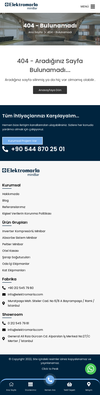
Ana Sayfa (35, 32)
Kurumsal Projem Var (22, 141)
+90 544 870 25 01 (33, 149)
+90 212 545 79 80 (18, 288)
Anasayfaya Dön (50, 90)
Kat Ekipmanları (13, 270)
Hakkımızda (10, 194)
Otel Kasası (10, 251)
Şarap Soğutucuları (16, 257)
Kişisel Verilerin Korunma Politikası (26, 213)
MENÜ (88, 6)
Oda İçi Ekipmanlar (15, 264)
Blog (5, 200)
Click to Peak (50, 369)
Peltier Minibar (12, 244)
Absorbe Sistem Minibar (19, 238)
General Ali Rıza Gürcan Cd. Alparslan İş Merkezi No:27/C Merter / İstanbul (46, 338)
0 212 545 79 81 (15, 323)
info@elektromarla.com (22, 294)
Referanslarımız (13, 207)
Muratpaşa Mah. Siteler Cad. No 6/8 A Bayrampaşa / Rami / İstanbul (48, 303)
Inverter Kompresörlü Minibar (24, 231)
